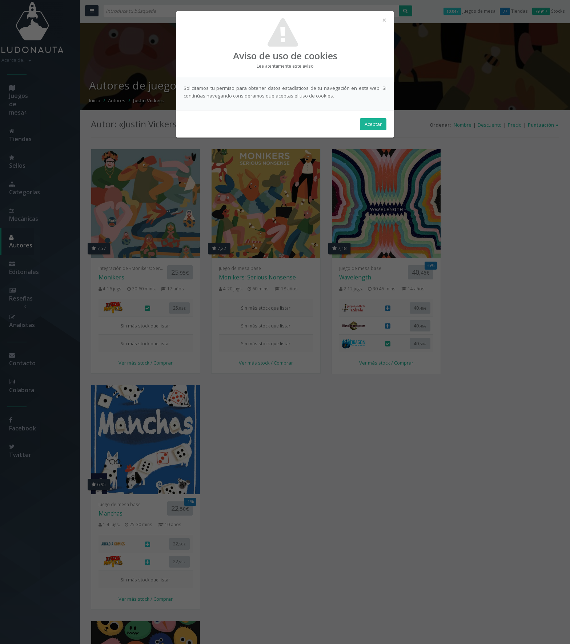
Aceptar (373, 124)
